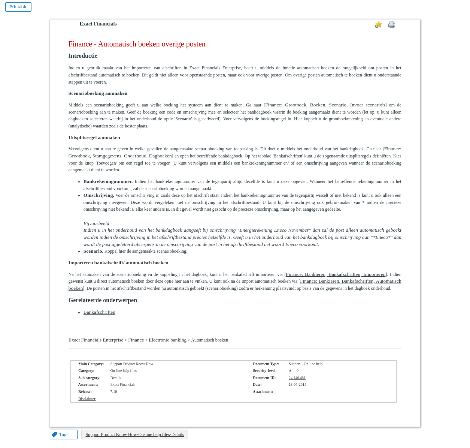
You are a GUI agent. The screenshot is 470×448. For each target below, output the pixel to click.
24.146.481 (297, 378)
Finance (136, 340)
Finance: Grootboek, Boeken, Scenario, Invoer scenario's (325, 105)
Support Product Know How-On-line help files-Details (134, 434)
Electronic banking (168, 340)
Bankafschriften (99, 312)
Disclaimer (86, 399)
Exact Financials (98, 24)
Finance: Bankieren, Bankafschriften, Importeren (335, 274)
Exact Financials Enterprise (96, 340)
